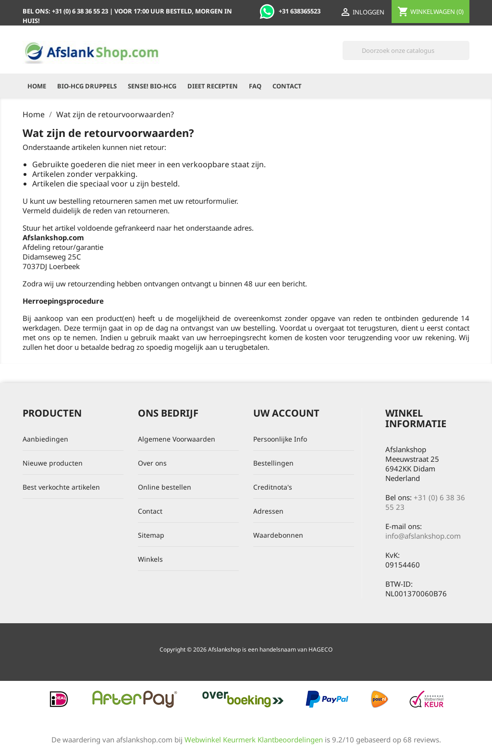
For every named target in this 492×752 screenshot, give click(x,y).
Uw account (286, 413)
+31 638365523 (289, 11)
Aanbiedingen (45, 439)
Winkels (150, 559)
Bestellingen (273, 463)
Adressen (268, 511)
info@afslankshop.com (423, 536)
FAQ (255, 86)
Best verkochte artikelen (61, 487)
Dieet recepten (212, 86)
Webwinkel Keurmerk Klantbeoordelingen (253, 739)
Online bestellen (164, 487)
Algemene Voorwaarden (176, 439)
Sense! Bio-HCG (152, 86)
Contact (287, 86)
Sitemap (151, 535)
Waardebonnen (278, 535)
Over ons (152, 463)
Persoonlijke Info (280, 439)
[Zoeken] (406, 50)
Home (36, 86)
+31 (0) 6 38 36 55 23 (425, 502)
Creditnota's (272, 487)
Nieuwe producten (53, 463)
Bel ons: (66, 11)
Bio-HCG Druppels (87, 86)
